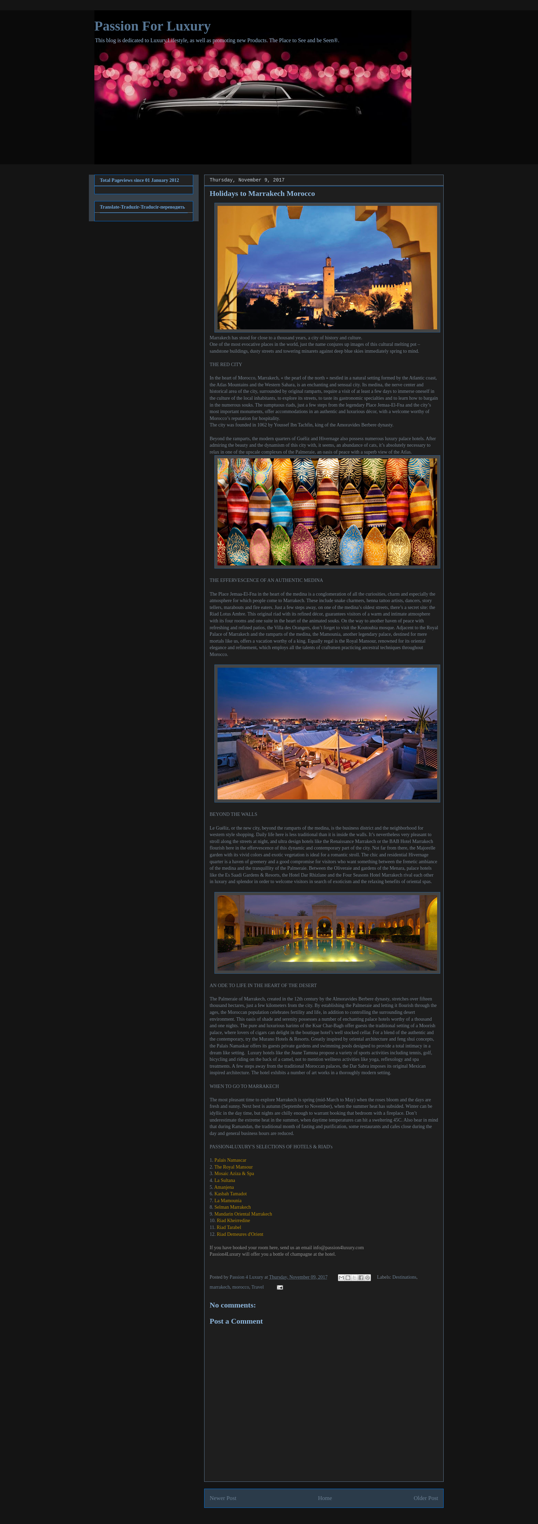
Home (325, 1498)
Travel (258, 1287)
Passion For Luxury (152, 26)
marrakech (220, 1287)
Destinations (404, 1277)
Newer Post (223, 1498)
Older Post (426, 1498)
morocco (240, 1287)
